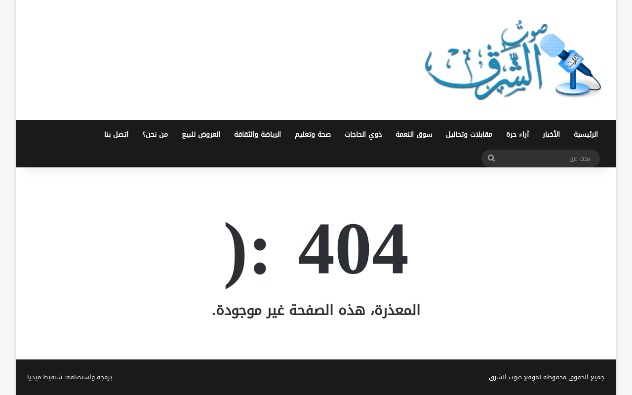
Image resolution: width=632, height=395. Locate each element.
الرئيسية (586, 134)
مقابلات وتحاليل (469, 134)
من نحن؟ (155, 134)
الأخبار (551, 134)
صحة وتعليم (313, 134)
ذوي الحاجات (363, 134)
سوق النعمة (413, 134)
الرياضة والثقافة (257, 134)
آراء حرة (517, 134)
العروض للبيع (201, 134)
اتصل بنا (116, 134)
